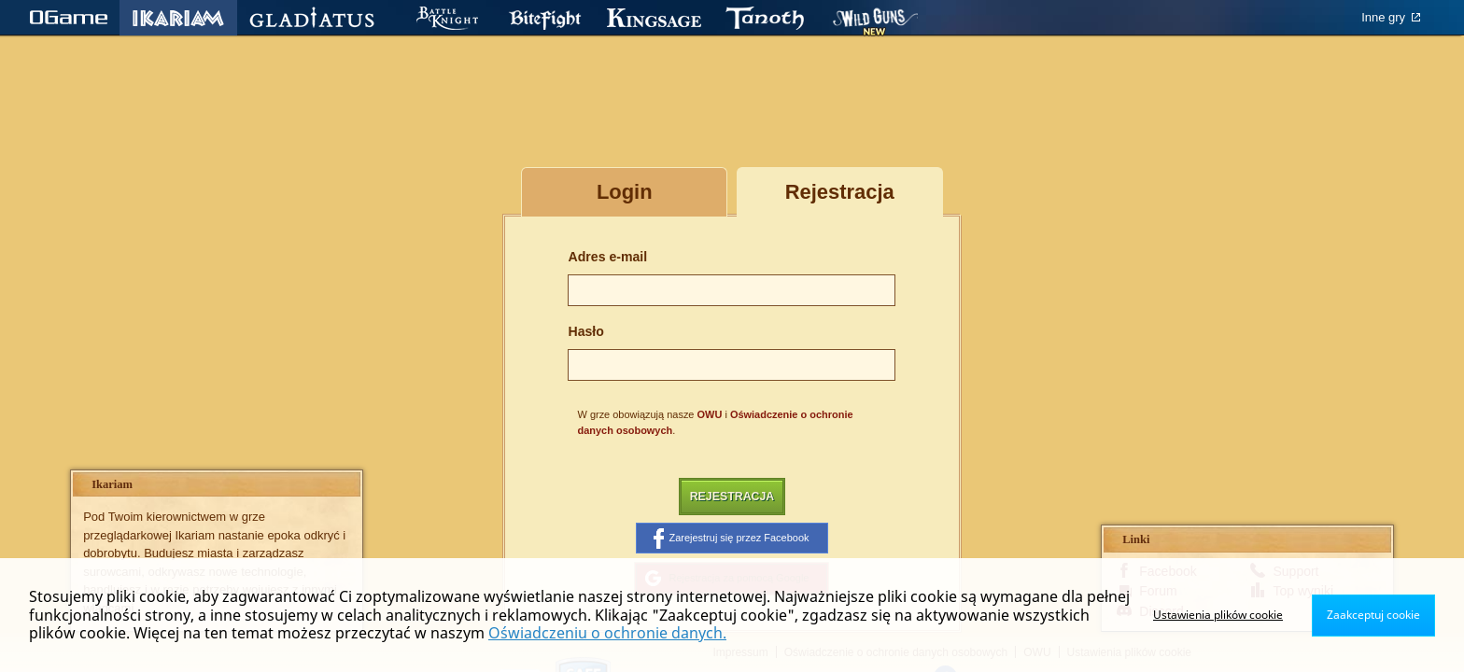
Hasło (585, 331)
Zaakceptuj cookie (1373, 615)
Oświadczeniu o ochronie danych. (607, 633)
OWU (710, 414)
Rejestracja (732, 497)
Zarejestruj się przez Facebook (731, 540)
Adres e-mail (607, 256)
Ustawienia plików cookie (1218, 615)
